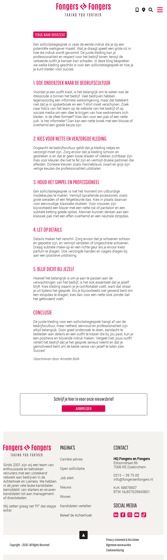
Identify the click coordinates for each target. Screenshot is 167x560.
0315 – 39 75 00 (126, 475)
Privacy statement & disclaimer (122, 540)
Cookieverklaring (115, 550)
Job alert (66, 477)
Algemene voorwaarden (118, 545)
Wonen (65, 496)
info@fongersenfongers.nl (133, 479)
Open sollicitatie (72, 468)
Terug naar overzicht (50, 34)
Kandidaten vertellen (75, 506)
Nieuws (65, 487)
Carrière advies (71, 459)
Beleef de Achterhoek (76, 515)
